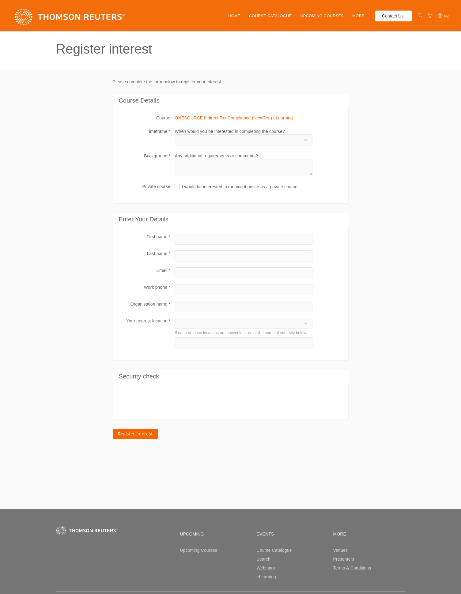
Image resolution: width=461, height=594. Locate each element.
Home (234, 15)
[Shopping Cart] (429, 15)
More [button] (358, 15)
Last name (158, 253)
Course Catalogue (270, 15)
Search (263, 559)
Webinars (266, 568)
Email (163, 270)
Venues (340, 550)
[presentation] (165, 401)
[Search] (420, 15)
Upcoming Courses (322, 15)
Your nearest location (148, 320)
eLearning (266, 576)
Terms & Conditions (352, 568)
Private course (156, 186)
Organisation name (150, 304)
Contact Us (393, 15)
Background (157, 155)
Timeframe (158, 131)
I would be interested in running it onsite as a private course (239, 186)
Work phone (157, 287)
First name (158, 236)
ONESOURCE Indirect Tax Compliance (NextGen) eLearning (234, 117)
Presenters (343, 559)
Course (163, 117)
